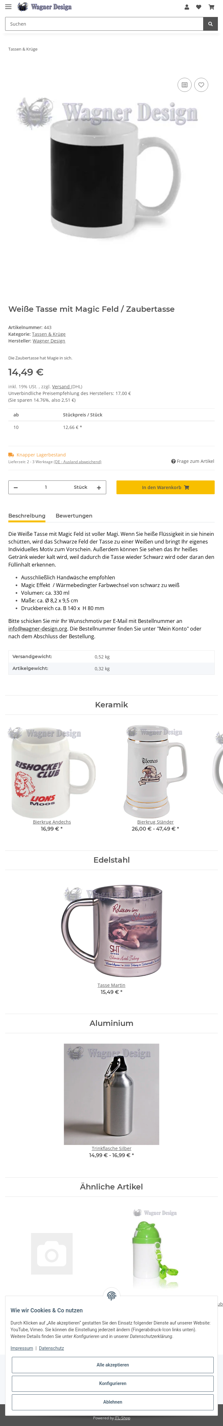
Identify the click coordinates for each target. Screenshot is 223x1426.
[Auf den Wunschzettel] (201, 85)
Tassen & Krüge (49, 334)
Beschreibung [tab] (26, 516)
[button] (187, 7)
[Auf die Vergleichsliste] (185, 85)
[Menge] (45, 487)
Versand (61, 386)
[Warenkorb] (211, 7)
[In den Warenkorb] (13, 69)
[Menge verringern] (16, 487)
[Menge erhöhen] (99, 487)
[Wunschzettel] (199, 7)
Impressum (22, 1348)
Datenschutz (51, 1348)
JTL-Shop (122, 1418)
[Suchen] (104, 24)
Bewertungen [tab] (74, 516)
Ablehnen (112, 1402)
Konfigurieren (112, 1383)
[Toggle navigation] (8, 4)
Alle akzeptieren (113, 1364)
